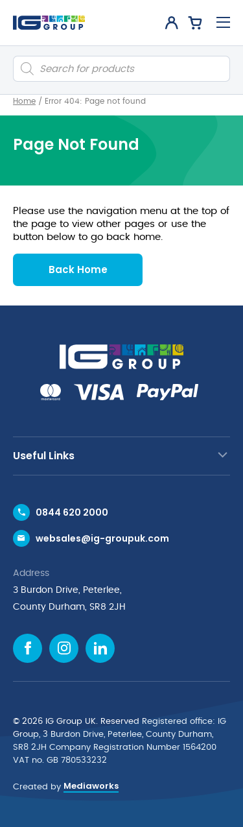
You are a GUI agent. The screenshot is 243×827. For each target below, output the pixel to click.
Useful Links (44, 455)
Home (24, 101)
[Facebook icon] (27, 648)
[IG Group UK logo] (49, 23)
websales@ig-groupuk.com (102, 538)
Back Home (78, 269)
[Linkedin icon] (100, 648)
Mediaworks (91, 786)
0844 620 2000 (72, 512)
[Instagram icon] (63, 648)
